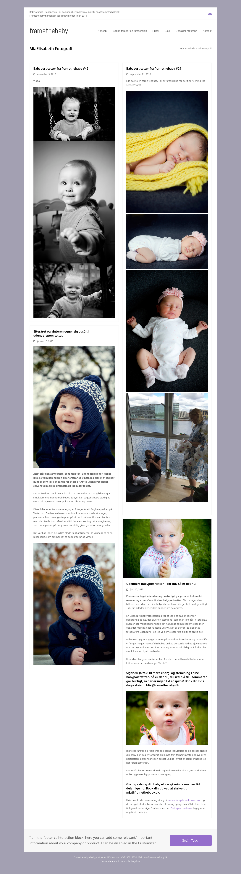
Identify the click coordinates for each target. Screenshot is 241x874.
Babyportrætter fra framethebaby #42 (60, 68)
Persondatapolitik (110, 861)
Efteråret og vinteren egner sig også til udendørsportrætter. (61, 333)
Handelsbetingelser (130, 861)
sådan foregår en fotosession (184, 800)
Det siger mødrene (181, 808)
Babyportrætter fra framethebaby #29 (153, 68)
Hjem (183, 48)
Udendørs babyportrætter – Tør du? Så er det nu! (161, 584)
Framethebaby (49, 31)
